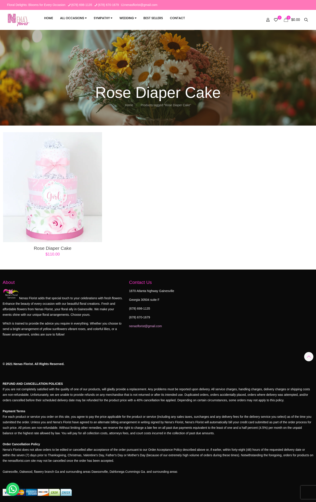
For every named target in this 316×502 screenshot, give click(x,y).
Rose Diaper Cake (53, 248)
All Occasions (73, 18)
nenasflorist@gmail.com (145, 326)
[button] (12, 489)
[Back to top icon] (308, 356)
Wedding (127, 18)
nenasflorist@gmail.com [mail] (141, 5)
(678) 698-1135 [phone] (81, 5)
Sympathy (103, 18)
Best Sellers (153, 18)
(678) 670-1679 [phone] (108, 5)
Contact (177, 18)
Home (48, 18)
